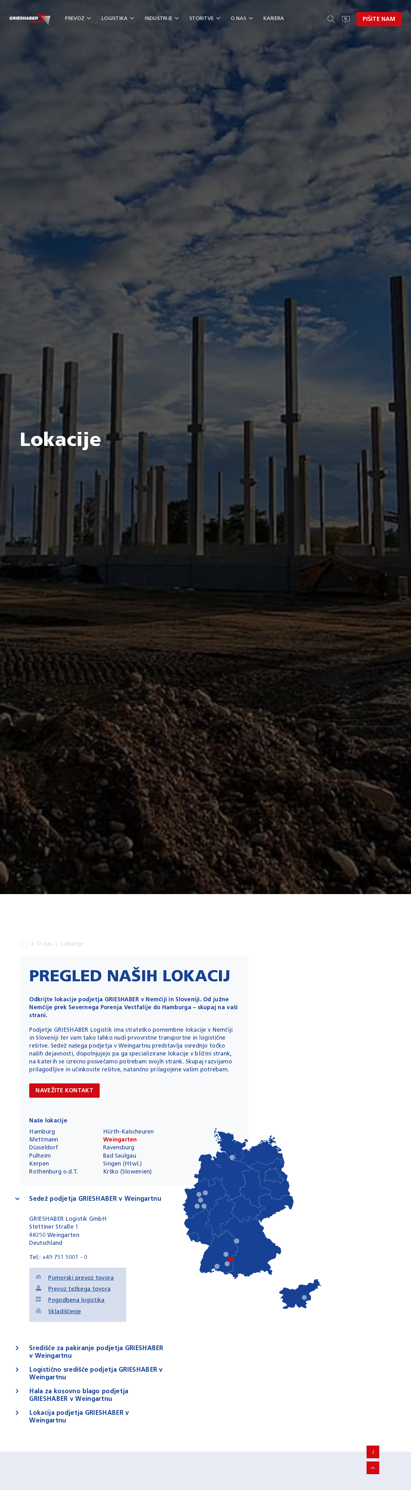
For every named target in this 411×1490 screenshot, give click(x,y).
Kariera (273, 18)
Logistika (115, 18)
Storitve (201, 18)
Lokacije (72, 943)
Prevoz (74, 18)
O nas (238, 18)
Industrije (158, 18)
